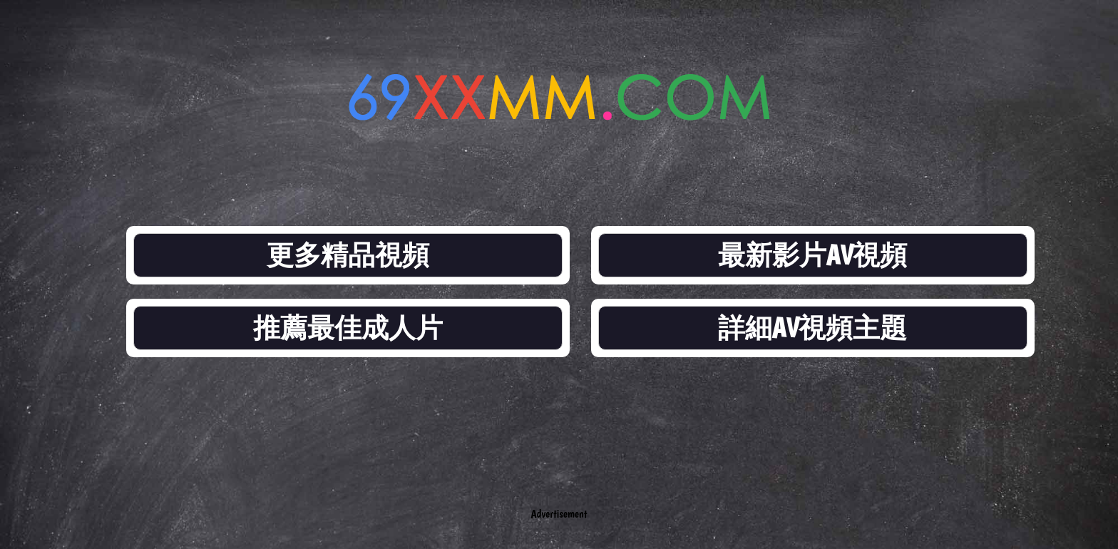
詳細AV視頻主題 (813, 328)
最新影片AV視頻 (813, 255)
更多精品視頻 (348, 255)
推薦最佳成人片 (348, 328)
